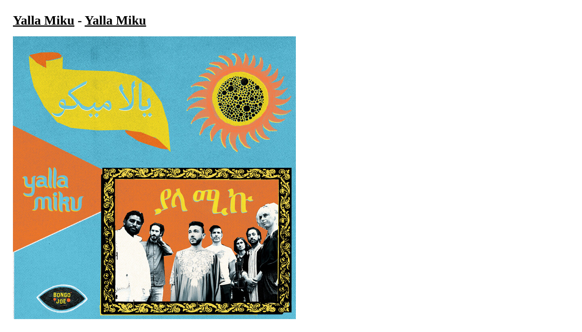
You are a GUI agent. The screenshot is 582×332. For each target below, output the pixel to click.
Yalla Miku (43, 20)
